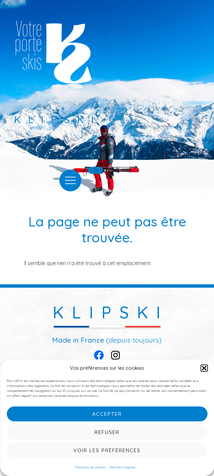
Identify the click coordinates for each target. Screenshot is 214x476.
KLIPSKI (111, 312)
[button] (204, 368)
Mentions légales (122, 467)
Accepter (107, 414)
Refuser (107, 432)
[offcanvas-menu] (70, 180)
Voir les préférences (107, 450)
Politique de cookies (90, 467)
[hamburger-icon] (95, 170)
